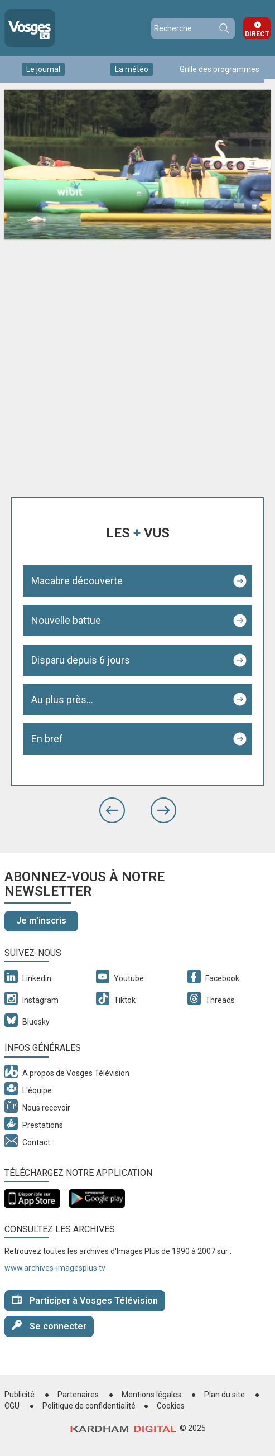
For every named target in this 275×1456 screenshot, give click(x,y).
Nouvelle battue (66, 620)
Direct (257, 34)
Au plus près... (62, 699)
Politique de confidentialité (89, 1405)
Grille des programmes (219, 69)
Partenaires (78, 1394)
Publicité (19, 1394)
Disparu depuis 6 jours (80, 660)
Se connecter (49, 1326)
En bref (47, 738)
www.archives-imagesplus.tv (54, 1267)
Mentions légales (151, 1394)
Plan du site (224, 1394)
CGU (12, 1405)
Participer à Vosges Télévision (85, 1300)
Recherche (223, 28)
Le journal (43, 69)
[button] (112, 810)
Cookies (171, 1405)
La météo (131, 69)
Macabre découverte (77, 581)
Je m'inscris (41, 920)
